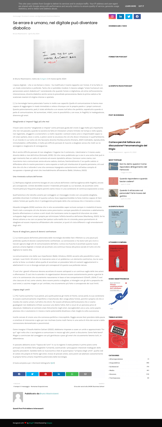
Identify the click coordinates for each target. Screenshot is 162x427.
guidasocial (129, 367)
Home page (17, 16)
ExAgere (43, 79)
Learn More (130, 6)
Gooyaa (49, 423)
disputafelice (129, 363)
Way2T (31, 423)
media (129, 370)
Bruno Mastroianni (20, 34)
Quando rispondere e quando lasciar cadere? (133, 180)
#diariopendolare (129, 359)
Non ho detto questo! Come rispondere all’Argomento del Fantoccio (133, 167)
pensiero (129, 374)
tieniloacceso (129, 378)
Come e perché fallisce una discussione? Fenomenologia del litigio (128, 145)
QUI (52, 363)
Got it (141, 6)
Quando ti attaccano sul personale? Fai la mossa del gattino (133, 193)
